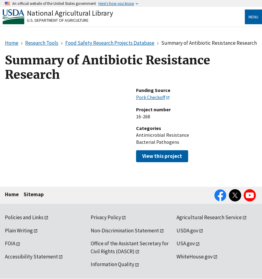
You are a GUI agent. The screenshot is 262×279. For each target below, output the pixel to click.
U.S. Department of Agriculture (58, 20)
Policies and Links (24, 217)
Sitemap (34, 194)
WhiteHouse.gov (195, 256)
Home (12, 194)
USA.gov (186, 243)
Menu (253, 17)
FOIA (10, 243)
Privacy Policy (106, 217)
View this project (162, 156)
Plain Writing (19, 230)
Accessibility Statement (31, 256)
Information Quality (112, 264)
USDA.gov (187, 230)
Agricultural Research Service (209, 217)
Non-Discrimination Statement (125, 230)
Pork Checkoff (150, 97)
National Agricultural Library (70, 13)
